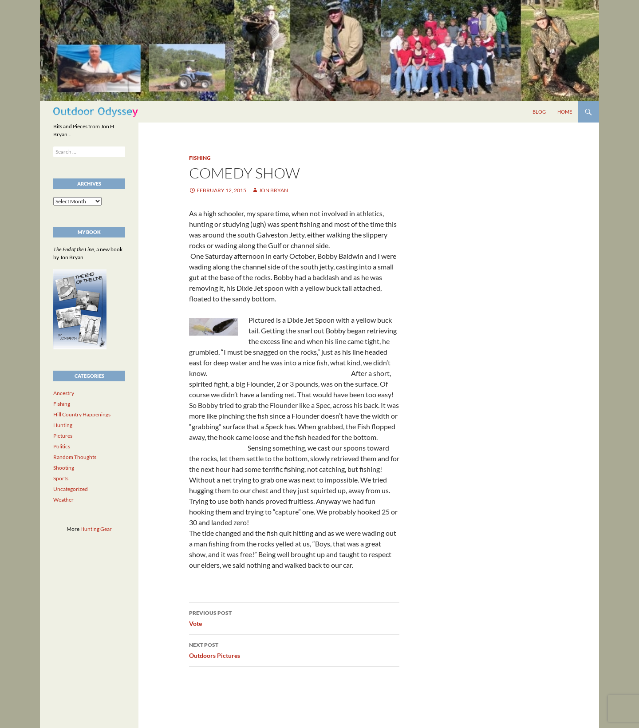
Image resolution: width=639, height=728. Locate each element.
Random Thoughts (74, 457)
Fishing (200, 157)
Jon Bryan (273, 190)
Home (564, 112)
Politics (61, 446)
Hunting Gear (96, 529)
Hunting (62, 425)
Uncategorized (70, 489)
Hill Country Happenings (81, 414)
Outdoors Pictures (294, 649)
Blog (539, 112)
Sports (60, 478)
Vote (294, 617)
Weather (63, 499)
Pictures (62, 435)
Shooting (63, 467)
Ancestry (63, 393)
